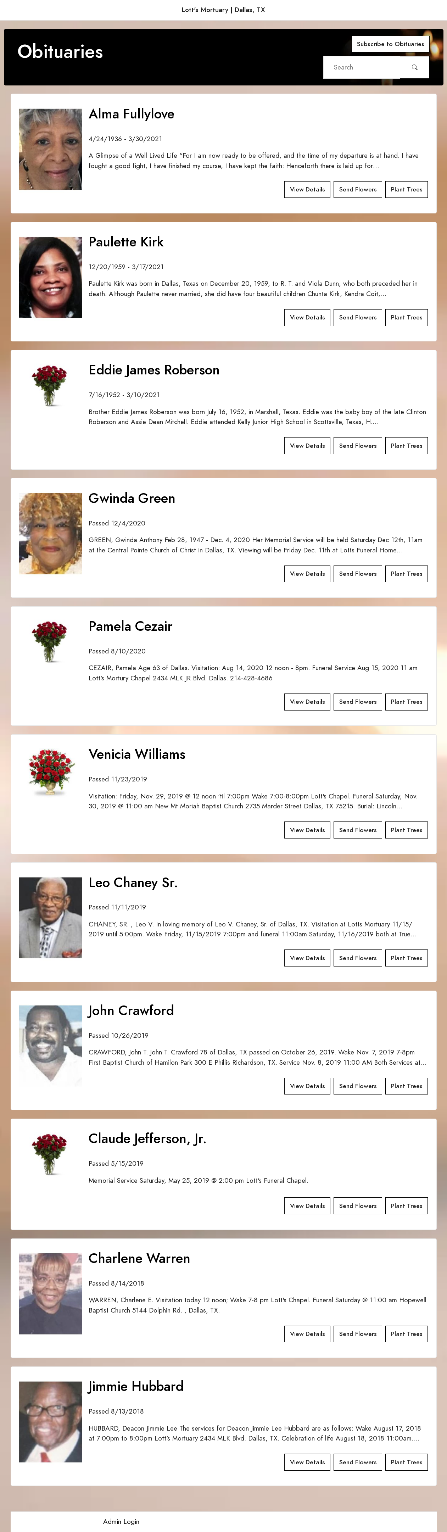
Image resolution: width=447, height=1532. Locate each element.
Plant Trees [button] (407, 189)
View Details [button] (307, 189)
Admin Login (121, 1521)
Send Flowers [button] (358, 189)
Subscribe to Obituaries (390, 44)
